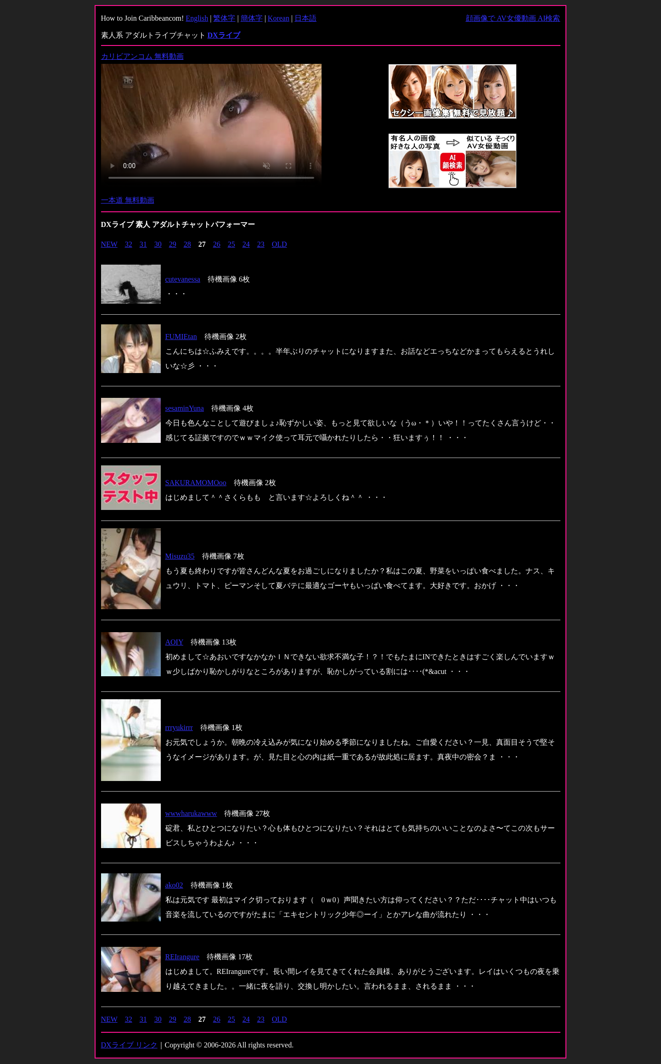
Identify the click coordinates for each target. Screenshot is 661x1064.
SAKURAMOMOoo (195, 483)
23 (261, 244)
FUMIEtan (181, 336)
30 (158, 244)
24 (246, 244)
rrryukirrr (179, 727)
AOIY (174, 642)
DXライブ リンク (129, 1045)
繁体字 (224, 18)
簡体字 (252, 18)
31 (143, 244)
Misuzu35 (180, 556)
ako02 (174, 885)
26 (216, 244)
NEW (109, 244)
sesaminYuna (184, 408)
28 (187, 244)
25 (231, 244)
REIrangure (182, 957)
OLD (279, 244)
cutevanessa (182, 279)
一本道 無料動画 (127, 200)
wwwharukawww (191, 813)
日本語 (305, 18)
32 (128, 244)
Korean (278, 18)
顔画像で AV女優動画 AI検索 (513, 18)
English (197, 18)
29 (172, 244)
